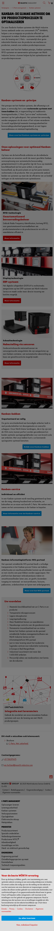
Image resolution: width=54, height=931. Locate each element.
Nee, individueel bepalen (27, 925)
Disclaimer (29, 909)
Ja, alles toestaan (27, 918)
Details (4, 909)
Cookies (20, 909)
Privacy (11, 909)
